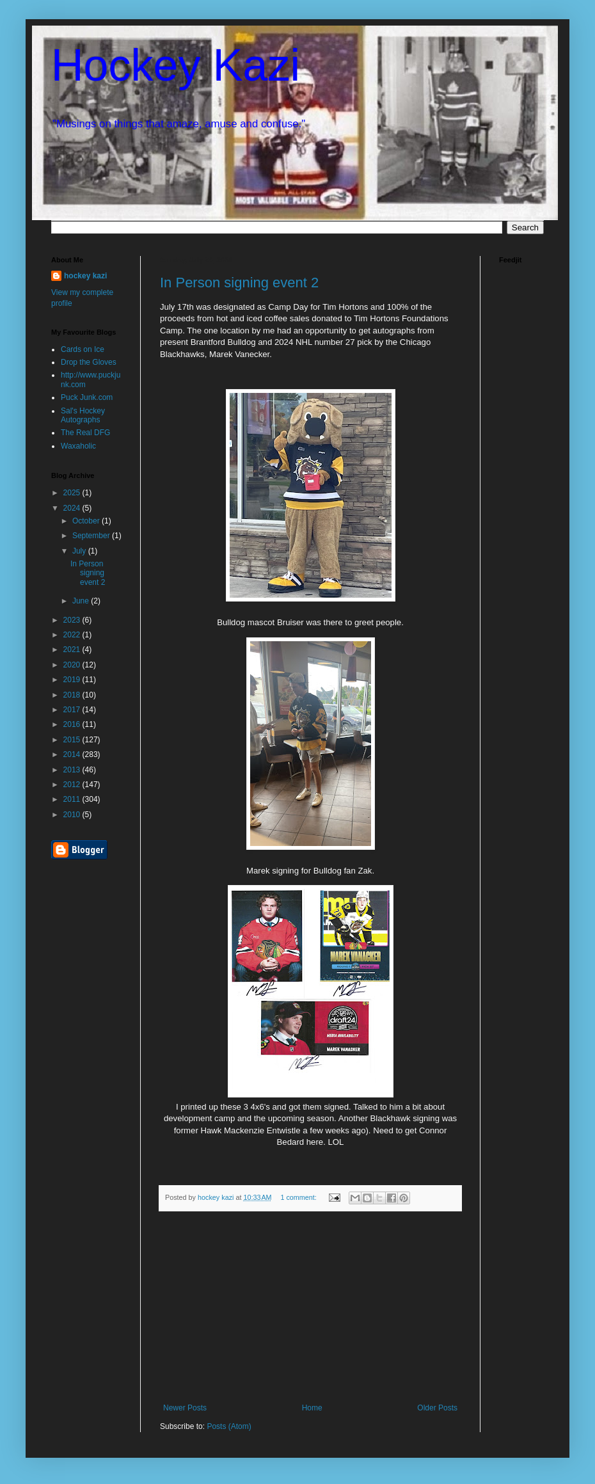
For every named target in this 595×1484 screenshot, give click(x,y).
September (92, 535)
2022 (73, 634)
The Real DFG (85, 432)
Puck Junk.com (87, 397)
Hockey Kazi (175, 65)
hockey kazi (85, 275)
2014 (73, 754)
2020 (73, 664)
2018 (73, 694)
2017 (73, 709)
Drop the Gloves (88, 362)
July (80, 551)
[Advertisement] (310, 1307)
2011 (73, 799)
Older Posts (437, 1407)
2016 (73, 724)
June (81, 600)
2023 (73, 620)
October (87, 520)
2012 (73, 784)
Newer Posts (185, 1407)
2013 (73, 769)
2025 (73, 492)
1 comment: (299, 1197)
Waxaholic (78, 446)
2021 (73, 649)
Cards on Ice (82, 349)
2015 (73, 739)
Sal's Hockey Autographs (83, 415)
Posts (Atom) (229, 1426)
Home (312, 1407)
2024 (73, 508)
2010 (73, 814)
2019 (73, 679)
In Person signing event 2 (239, 283)
